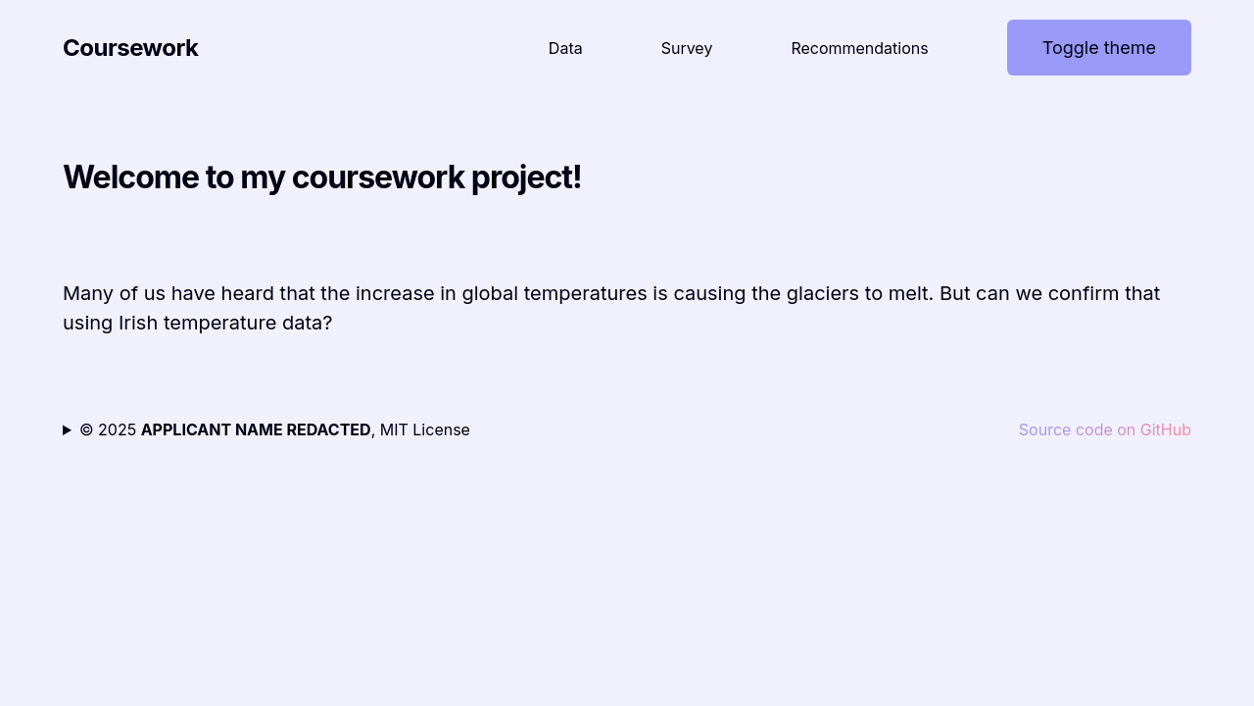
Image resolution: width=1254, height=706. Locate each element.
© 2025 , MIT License (274, 429)
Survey (687, 48)
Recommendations (859, 48)
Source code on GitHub (1105, 429)
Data (566, 48)
